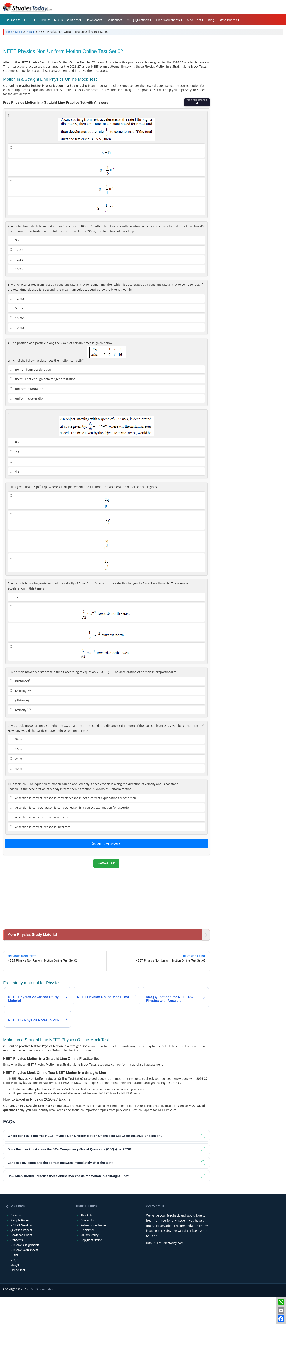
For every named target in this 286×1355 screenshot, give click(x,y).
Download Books (21, 1293)
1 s (14, 520)
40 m (16, 827)
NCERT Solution (21, 1283)
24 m (16, 817)
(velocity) (20, 749)
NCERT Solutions (66, 20)
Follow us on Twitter (93, 1283)
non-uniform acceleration (30, 428)
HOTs (14, 1313)
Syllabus (15, 1273)
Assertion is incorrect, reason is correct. (40, 875)
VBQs (14, 1318)
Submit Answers (106, 901)
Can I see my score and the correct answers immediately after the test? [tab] (60, 1221)
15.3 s (16, 327)
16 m (16, 807)
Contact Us (87, 1278)
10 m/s (17, 386)
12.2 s (16, 318)
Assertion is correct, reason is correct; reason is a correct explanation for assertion (70, 866)
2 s (14, 510)
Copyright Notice (91, 1298)
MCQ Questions (138, 20)
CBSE (28, 20)
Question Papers (21, 1288)
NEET (19, 31)
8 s (14, 501)
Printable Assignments (24, 1303)
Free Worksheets (168, 20)
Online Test (17, 1328)
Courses (11, 20)
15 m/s (17, 376)
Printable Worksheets (24, 1308)
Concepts (16, 1298)
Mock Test (194, 20)
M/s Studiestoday (42, 1347)
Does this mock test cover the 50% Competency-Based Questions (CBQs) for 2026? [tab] (70, 1207)
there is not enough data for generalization (43, 437)
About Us (86, 1273)
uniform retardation (26, 447)
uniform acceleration (27, 457)
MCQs (14, 1323)
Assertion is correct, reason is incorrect (40, 885)
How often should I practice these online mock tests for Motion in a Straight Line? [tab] (68, 1234)
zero (15, 656)
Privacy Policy (89, 1293)
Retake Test (106, 921)
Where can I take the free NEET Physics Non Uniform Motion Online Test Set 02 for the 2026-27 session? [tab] (85, 1194)
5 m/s (16, 366)
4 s (14, 530)
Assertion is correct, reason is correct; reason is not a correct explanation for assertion (73, 856)
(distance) (20, 739)
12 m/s (17, 357)
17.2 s (16, 308)
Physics (30, 31)
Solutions (113, 20)
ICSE (43, 20)
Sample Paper (19, 1278)
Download (93, 20)
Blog (211, 20)
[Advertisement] (128, 69)
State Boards (228, 20)
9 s (14, 298)
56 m (16, 798)
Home (8, 31)
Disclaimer (87, 1288)
